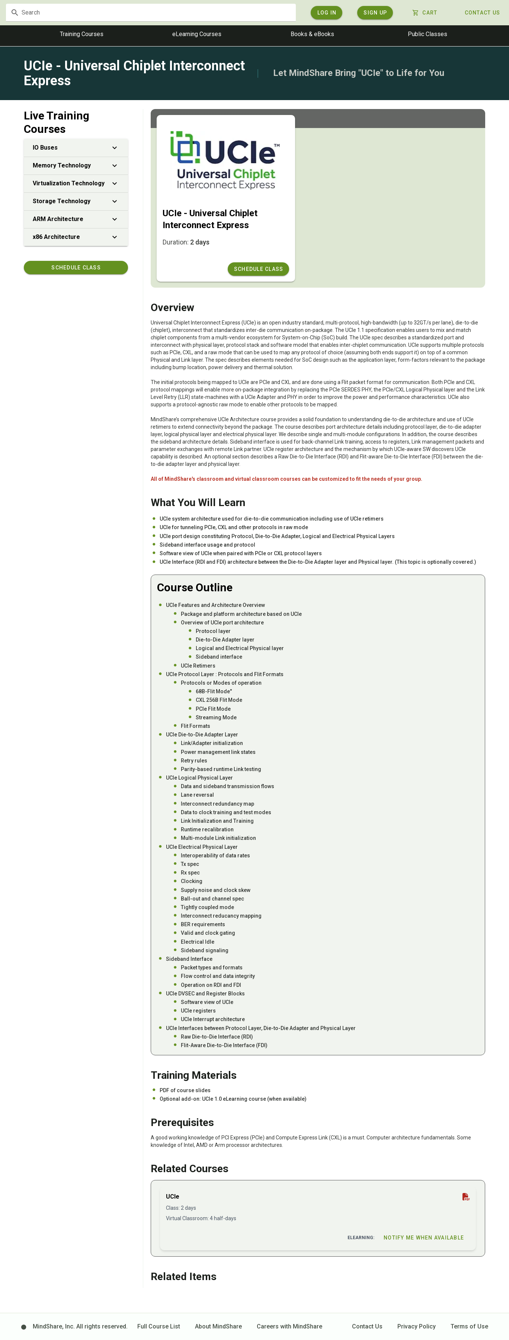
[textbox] (182, 13)
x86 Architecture (76, 238)
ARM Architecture (76, 220)
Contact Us (367, 1326)
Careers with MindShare (289, 1326)
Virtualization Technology (76, 185)
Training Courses (81, 35)
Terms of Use (469, 1326)
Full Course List (158, 1326)
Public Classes (427, 35)
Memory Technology (76, 167)
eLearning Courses (196, 35)
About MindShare (218, 1326)
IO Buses (76, 149)
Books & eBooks (312, 35)
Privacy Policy (416, 1326)
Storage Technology (76, 202)
